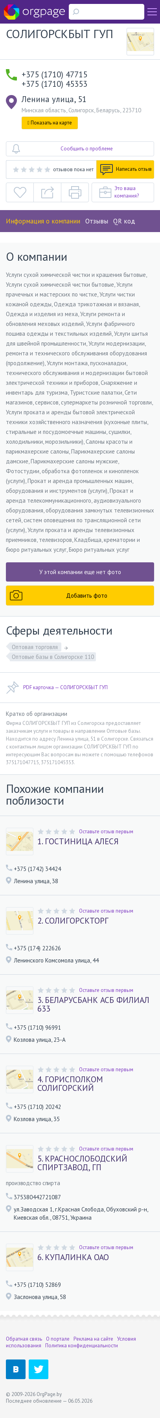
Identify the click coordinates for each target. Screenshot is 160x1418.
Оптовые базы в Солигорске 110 (53, 657)
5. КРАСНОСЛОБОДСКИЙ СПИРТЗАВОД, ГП (82, 1163)
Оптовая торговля (35, 647)
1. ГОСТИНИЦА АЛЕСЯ (78, 841)
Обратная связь (24, 1339)
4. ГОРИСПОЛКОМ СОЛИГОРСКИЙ (70, 1083)
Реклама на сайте (93, 1339)
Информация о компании (43, 221)
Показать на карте (50, 122)
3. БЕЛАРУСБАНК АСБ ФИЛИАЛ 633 (93, 1004)
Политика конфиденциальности (81, 1345)
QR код (124, 221)
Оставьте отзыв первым (106, 831)
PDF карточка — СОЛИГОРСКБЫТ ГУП (57, 687)
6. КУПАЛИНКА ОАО (73, 1257)
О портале (58, 1339)
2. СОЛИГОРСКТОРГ (73, 921)
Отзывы (96, 221)
